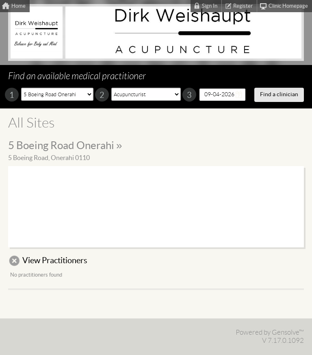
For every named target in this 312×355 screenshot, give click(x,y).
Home (18, 6)
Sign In (209, 6)
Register (243, 6)
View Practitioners (54, 261)
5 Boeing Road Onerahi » (65, 146)
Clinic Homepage (288, 6)
